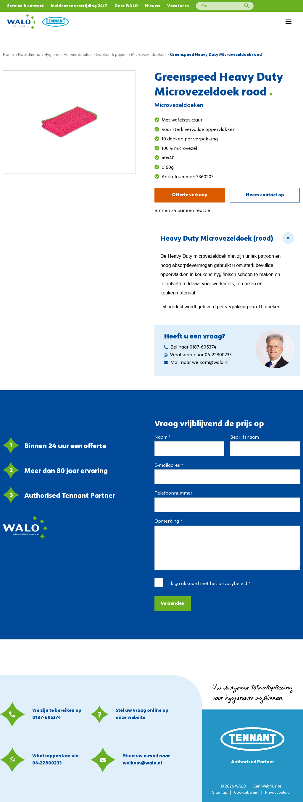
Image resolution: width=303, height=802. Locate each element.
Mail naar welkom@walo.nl (196, 359)
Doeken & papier (111, 51)
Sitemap (219, 792)
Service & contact (25, 6)
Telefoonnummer (173, 490)
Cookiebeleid (246, 792)
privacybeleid (232, 580)
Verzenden (173, 600)
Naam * (162, 434)
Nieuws (152, 6)
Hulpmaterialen (78, 51)
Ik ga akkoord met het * (209, 580)
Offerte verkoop (190, 191)
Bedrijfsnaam (244, 434)
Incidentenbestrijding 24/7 (79, 6)
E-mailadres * (168, 462)
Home (8, 51)
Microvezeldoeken (148, 51)
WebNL (267, 786)
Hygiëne (51, 51)
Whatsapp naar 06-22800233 (198, 351)
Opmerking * (168, 518)
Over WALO (126, 6)
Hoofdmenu (29, 51)
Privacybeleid (277, 792)
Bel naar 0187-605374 (190, 344)
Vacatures (178, 6)
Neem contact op (265, 191)
